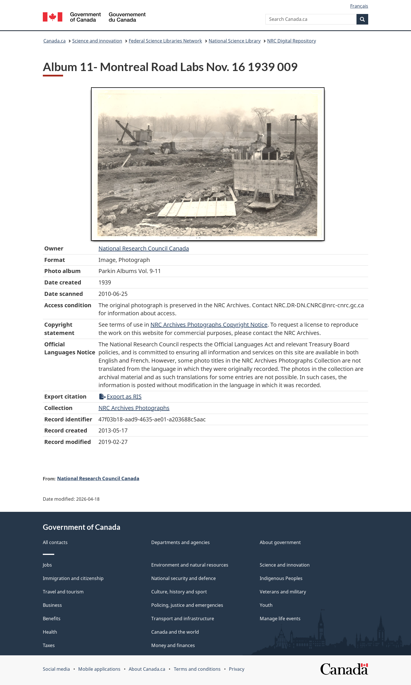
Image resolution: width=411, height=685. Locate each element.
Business (52, 605)
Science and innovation (97, 41)
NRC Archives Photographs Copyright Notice (208, 324)
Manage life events (280, 618)
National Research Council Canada (143, 248)
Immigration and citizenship (73, 578)
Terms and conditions (197, 669)
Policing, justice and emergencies (187, 605)
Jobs (47, 565)
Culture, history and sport (179, 592)
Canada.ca (54, 41)
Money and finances (173, 645)
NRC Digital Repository (291, 41)
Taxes (49, 645)
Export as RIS (120, 396)
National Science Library (235, 41)
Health (50, 632)
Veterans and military (283, 592)
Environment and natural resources (189, 565)
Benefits (52, 618)
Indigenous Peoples (281, 578)
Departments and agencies (180, 542)
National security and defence (183, 578)
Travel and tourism (63, 592)
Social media (56, 669)
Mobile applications (99, 669)
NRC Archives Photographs (134, 408)
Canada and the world (175, 632)
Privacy (236, 669)
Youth (266, 605)
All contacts (55, 542)
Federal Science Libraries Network (165, 41)
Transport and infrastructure (182, 618)
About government (280, 542)
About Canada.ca (147, 669)
